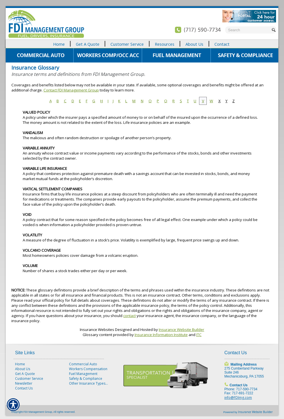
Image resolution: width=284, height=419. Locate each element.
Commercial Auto (83, 364)
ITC (199, 334)
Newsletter (23, 383)
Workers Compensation (88, 368)
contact (129, 315)
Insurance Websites (97, 329)
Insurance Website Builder (181, 329)
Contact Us (24, 388)
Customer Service (29, 378)
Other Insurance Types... (88, 383)
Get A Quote (25, 373)
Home (20, 364)
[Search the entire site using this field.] (248, 30)
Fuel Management (83, 373)
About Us (22, 368)
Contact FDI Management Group (71, 90)
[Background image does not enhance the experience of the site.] (142, 44)
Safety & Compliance (85, 378)
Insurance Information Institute (161, 334)
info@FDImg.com (238, 397)
